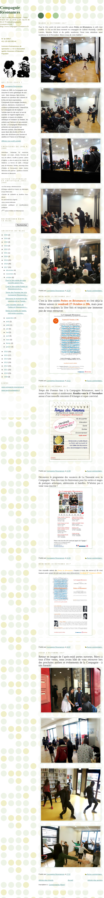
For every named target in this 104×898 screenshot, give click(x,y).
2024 (6, 242)
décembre (10, 270)
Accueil (70, 880)
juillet (8, 325)
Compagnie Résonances (10, 9)
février (8, 343)
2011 (6, 370)
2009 (6, 377)
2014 (6, 359)
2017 (6, 267)
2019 (6, 260)
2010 (6, 373)
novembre (10, 274)
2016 (6, 351)
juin (7, 329)
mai (7, 332)
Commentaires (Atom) (57, 885)
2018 (6, 264)
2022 (6, 249)
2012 (6, 366)
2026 (6, 235)
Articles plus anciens (95, 880)
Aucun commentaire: (95, 291)
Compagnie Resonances (13, 86)
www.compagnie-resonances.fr (12, 387)
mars (8, 340)
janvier (8, 347)
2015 (6, 355)
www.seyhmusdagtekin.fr (10, 390)
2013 (6, 362)
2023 (6, 246)
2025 (6, 238)
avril (7, 336)
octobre (9, 277)
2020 (6, 256)
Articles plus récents (46, 880)
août (8, 321)
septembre (10, 318)
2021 (6, 253)
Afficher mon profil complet (11, 141)
